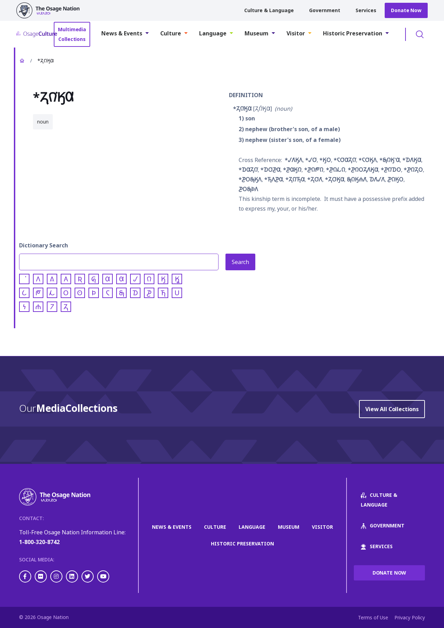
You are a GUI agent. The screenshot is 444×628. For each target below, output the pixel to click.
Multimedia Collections (72, 34)
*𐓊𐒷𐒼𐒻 (292, 169)
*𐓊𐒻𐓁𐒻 (335, 169)
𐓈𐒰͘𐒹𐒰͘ (377, 179)
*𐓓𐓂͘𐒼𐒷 (334, 179)
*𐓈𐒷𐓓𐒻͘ (248, 169)
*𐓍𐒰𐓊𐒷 (273, 179)
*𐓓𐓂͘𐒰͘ (314, 179)
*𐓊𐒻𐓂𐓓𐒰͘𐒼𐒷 (363, 169)
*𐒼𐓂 (325, 160)
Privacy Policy (409, 617)
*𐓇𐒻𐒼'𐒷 (389, 160)
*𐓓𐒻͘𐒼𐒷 (242, 108)
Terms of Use (373, 617)
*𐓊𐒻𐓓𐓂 (413, 169)
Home (22, 61)
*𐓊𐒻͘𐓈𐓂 (391, 169)
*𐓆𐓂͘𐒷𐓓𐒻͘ (345, 160)
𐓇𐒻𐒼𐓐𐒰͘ (357, 179)
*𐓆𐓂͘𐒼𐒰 (368, 160)
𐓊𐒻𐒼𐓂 (395, 179)
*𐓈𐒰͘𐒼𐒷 (411, 160)
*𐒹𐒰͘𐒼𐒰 (293, 160)
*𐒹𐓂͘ (311, 160)
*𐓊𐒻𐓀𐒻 (313, 169)
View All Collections (392, 409)
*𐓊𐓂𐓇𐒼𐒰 (250, 179)
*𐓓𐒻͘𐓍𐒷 (295, 179)
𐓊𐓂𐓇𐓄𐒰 (248, 189)
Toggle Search (419, 34)
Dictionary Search (43, 245)
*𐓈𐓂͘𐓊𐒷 (270, 169)
